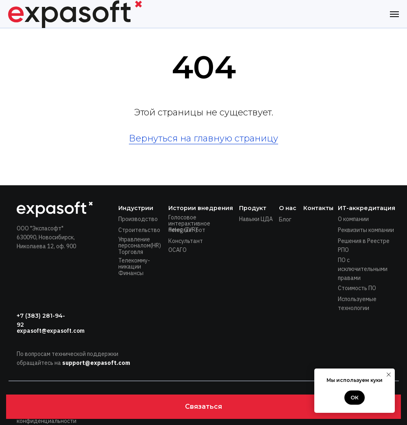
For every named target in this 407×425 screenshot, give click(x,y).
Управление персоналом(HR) (139, 242)
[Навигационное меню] (394, 14)
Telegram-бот (186, 230)
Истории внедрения (200, 208)
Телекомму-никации (134, 263)
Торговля (130, 252)
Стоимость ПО (357, 288)
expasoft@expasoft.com (51, 330)
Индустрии (135, 208)
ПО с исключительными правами (362, 269)
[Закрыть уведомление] (389, 375)
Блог (285, 219)
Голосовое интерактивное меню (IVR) (189, 223)
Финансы (131, 273)
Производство (138, 219)
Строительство (139, 230)
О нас (287, 208)
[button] (203, 407)
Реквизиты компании (366, 230)
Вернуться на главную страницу (203, 138)
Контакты (318, 208)
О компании (353, 219)
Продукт (252, 208)
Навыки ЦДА (256, 219)
